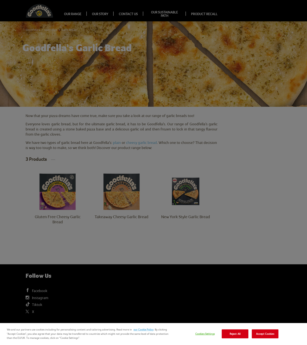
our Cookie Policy (143, 329)
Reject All (235, 333)
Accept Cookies (265, 333)
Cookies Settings (205, 333)
